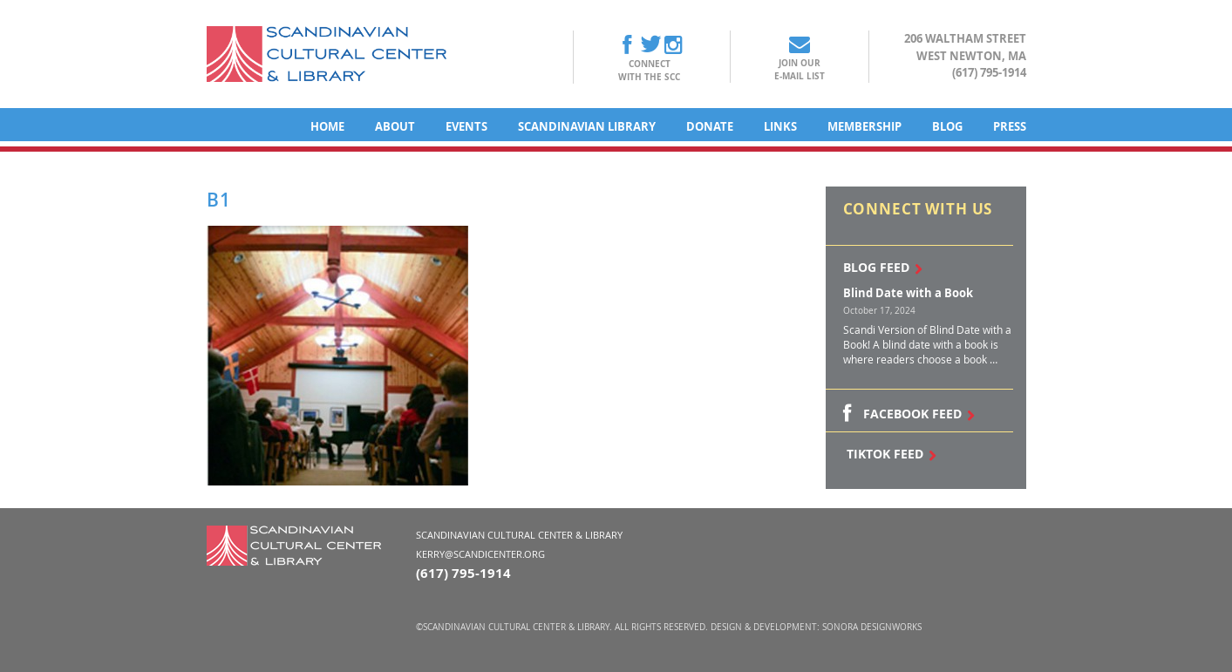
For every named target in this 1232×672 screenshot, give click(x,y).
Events (466, 126)
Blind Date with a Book (908, 293)
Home (327, 126)
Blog (947, 126)
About (395, 126)
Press (1009, 126)
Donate (709, 126)
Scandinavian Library (587, 126)
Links (780, 126)
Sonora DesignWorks (872, 627)
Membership (864, 126)
